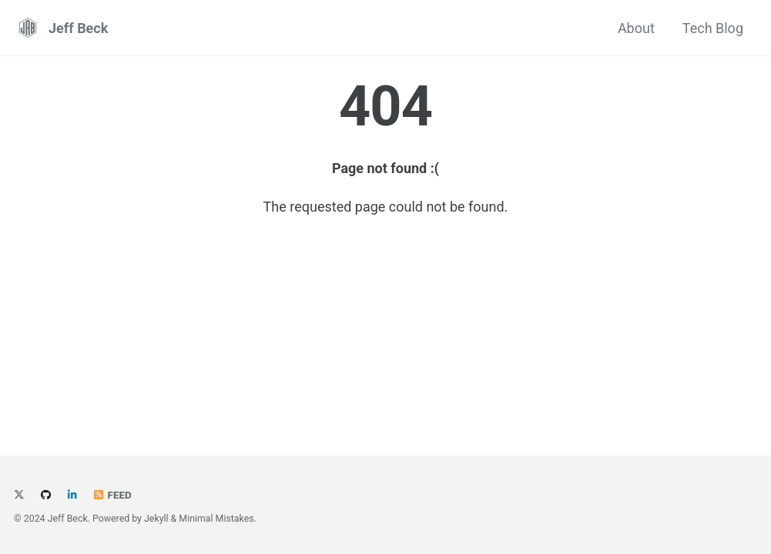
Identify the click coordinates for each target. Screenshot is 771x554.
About (636, 28)
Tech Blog (712, 28)
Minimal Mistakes (216, 518)
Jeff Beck (78, 28)
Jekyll (156, 518)
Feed (112, 495)
